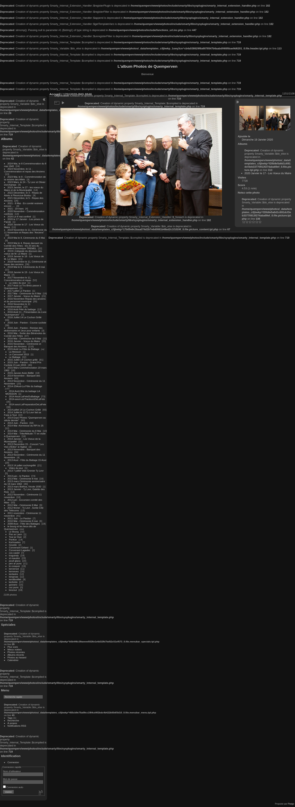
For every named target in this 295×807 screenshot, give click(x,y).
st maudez (14, 558)
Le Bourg (14, 531)
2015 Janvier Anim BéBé (21, 373)
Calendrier (13, 660)
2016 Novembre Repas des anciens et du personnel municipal (25, 300)
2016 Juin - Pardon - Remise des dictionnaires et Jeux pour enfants (23, 329)
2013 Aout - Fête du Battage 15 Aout (27, 460)
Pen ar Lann (15, 534)
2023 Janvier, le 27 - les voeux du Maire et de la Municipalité (23, 188)
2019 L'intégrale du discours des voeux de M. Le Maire (23, 252)
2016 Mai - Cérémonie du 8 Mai (24, 338)
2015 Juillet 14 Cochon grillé (23, 359)
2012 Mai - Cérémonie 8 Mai (23, 505)
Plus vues (13, 646)
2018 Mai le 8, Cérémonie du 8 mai (26, 267)
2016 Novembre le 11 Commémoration (17, 305)
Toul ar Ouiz (15, 537)
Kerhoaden (15, 542)
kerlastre (13, 574)
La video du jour (17, 282)
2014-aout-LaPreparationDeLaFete (27, 404)
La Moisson (15, 351)
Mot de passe (10, 779)
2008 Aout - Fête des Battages (24, 523)
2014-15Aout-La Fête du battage (25, 386)
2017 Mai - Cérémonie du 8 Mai (24, 293)
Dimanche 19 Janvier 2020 (257, 139)
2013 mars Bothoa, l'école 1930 (24, 486)
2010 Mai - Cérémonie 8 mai (23, 521)
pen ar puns (15, 563)
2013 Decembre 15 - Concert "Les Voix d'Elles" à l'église (24, 445)
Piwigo (291, 804)
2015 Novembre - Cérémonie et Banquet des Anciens (22, 345)
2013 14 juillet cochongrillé (22, 465)
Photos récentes (16, 652)
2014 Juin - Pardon (18, 423)
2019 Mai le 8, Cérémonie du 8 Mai (26, 237)
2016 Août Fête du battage (22, 309)
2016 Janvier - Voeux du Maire (24, 341)
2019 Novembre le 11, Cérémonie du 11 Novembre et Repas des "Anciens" (25, 231)
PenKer (13, 539)
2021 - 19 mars (16, 208)
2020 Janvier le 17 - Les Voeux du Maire (267, 173)
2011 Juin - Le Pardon (19, 518)
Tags (10, 717)
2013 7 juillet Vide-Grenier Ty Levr (26, 470)
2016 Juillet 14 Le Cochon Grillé (25, 317)
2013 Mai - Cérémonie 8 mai (23, 478)
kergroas (13, 576)
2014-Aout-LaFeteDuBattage (24, 396)
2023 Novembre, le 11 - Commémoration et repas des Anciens (24, 170)
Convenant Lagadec (19, 550)
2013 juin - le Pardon (19, 476)
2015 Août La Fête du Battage (23, 349)
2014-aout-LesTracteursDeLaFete (27, 399)
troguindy (14, 555)
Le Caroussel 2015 (19, 354)
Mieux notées (15, 649)
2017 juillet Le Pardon (19, 290)
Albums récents (16, 654)
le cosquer (14, 566)
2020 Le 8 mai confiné (19, 216)
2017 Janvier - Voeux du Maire (24, 296)
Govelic (13, 545)
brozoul (13, 590)
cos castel (14, 552)
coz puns (14, 587)
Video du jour (16, 468)
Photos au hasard (17, 657)
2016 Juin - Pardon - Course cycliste (27, 322)
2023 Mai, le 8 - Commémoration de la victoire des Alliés (25, 178)
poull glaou (15, 560)
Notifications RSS (17, 725)
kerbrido (13, 582)
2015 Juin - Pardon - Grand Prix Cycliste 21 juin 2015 (22, 363)
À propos (12, 723)
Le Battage (15, 357)
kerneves (14, 571)
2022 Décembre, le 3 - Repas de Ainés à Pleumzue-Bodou (23, 194)
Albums (6, 139)
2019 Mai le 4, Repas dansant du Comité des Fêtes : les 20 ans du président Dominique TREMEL (23, 246)
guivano (13, 584)
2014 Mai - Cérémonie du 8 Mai (24, 431)
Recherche (13, 720)
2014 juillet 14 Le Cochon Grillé (24, 409)
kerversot (14, 568)
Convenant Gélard (19, 547)
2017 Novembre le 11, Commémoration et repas (17, 278)
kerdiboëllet (15, 579)
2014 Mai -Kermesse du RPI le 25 (26, 425)
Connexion (13, 762)
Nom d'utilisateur (12, 771)
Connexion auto (13, 787)
